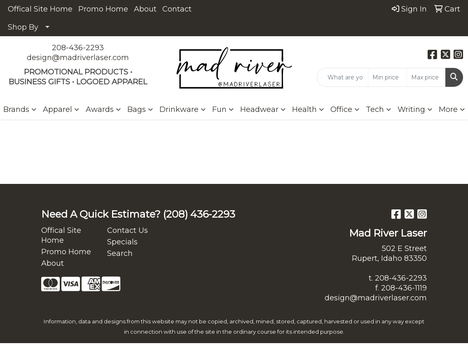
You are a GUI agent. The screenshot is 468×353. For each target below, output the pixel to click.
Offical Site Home (40, 9)
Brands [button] (16, 109)
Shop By (23, 27)
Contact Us (127, 230)
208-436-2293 (78, 47)
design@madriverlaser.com (78, 57)
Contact (177, 9)
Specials (122, 241)
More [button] (448, 109)
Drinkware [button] (179, 109)
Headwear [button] (259, 109)
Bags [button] (136, 109)
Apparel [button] (57, 109)
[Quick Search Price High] (426, 77)
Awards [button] (100, 109)
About (145, 9)
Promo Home (103, 9)
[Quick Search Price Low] (387, 77)
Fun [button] (219, 109)
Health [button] (304, 109)
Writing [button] (411, 109)
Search (120, 253)
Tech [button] (375, 109)
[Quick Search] (342, 77)
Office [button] (341, 109)
